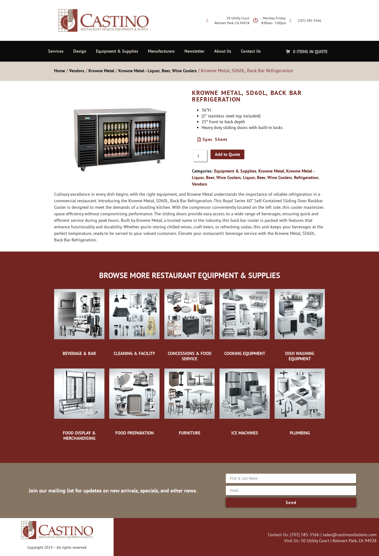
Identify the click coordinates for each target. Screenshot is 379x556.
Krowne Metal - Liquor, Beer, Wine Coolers (157, 70)
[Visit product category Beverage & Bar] (79, 321)
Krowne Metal (101, 70)
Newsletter (194, 51)
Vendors (76, 70)
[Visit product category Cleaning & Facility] (134, 321)
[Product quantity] (200, 156)
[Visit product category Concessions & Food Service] (189, 323)
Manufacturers (161, 51)
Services (56, 51)
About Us (222, 51)
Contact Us (251, 51)
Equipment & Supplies (117, 51)
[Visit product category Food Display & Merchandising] (79, 403)
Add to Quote (227, 154)
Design (79, 51)
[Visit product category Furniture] (189, 400)
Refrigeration (306, 177)
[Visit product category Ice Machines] (244, 400)
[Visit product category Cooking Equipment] (244, 321)
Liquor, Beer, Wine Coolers (267, 177)
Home (59, 70)
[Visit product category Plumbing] (300, 400)
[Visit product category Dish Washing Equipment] (300, 323)
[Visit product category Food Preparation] (134, 400)
